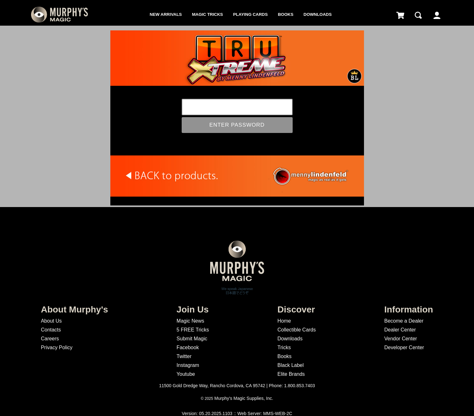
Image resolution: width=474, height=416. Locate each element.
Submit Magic (192, 338)
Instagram (188, 365)
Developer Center (404, 347)
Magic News (190, 321)
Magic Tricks (207, 14)
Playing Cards (250, 14)
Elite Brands (291, 374)
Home (284, 321)
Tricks (284, 347)
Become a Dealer (404, 321)
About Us (51, 321)
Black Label (290, 365)
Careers (50, 338)
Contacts (51, 329)
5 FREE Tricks (193, 329)
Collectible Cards (296, 329)
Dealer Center (400, 329)
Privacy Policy (57, 347)
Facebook (188, 347)
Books (285, 14)
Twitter (184, 356)
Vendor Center (400, 338)
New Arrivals (166, 14)
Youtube (186, 374)
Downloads (317, 14)
